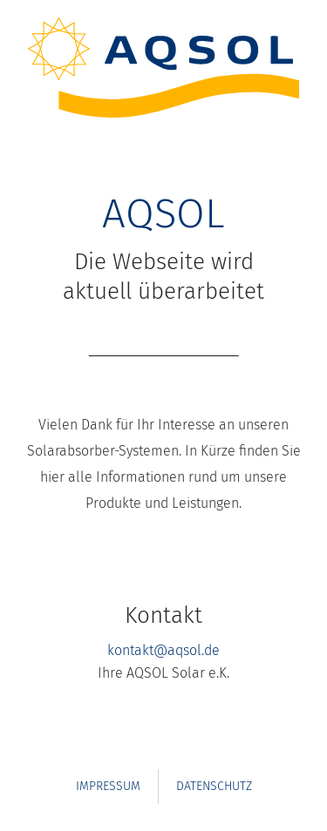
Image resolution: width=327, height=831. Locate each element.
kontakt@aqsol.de (163, 650)
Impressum (108, 786)
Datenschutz (214, 786)
